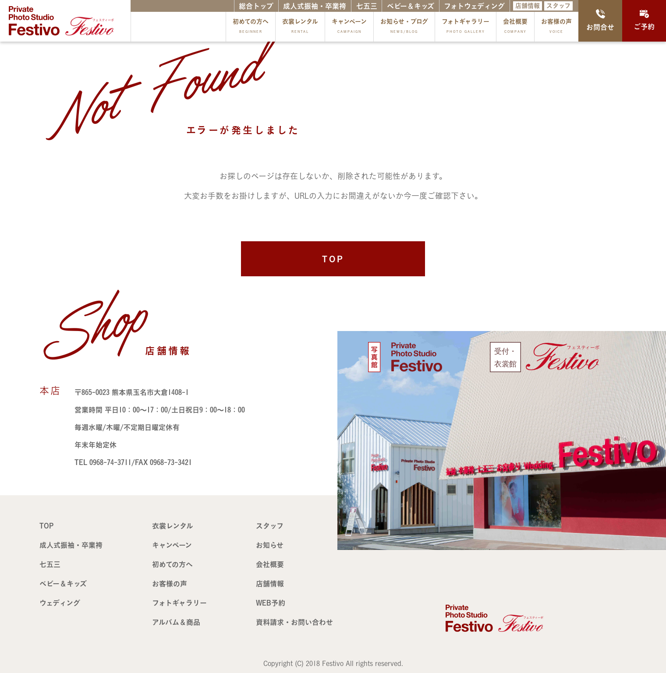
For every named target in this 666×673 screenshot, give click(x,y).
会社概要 (515, 27)
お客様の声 (556, 27)
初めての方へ (251, 27)
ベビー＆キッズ (410, 6)
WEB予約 (270, 602)
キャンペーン (349, 27)
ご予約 (644, 20)
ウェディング (59, 602)
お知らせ (269, 545)
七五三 (366, 6)
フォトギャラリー (465, 27)
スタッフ (558, 6)
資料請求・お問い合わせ (294, 622)
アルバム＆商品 (176, 622)
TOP (333, 258)
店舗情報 (527, 6)
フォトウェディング (474, 6)
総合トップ (256, 6)
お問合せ (600, 20)
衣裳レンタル (300, 27)
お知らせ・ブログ (404, 27)
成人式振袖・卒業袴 (314, 6)
